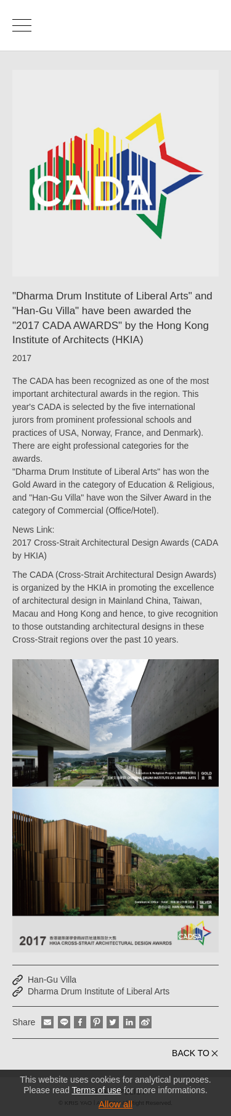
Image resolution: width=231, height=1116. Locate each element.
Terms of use (96, 1090)
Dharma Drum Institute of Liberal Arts (98, 991)
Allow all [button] (115, 1104)
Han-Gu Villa (52, 980)
